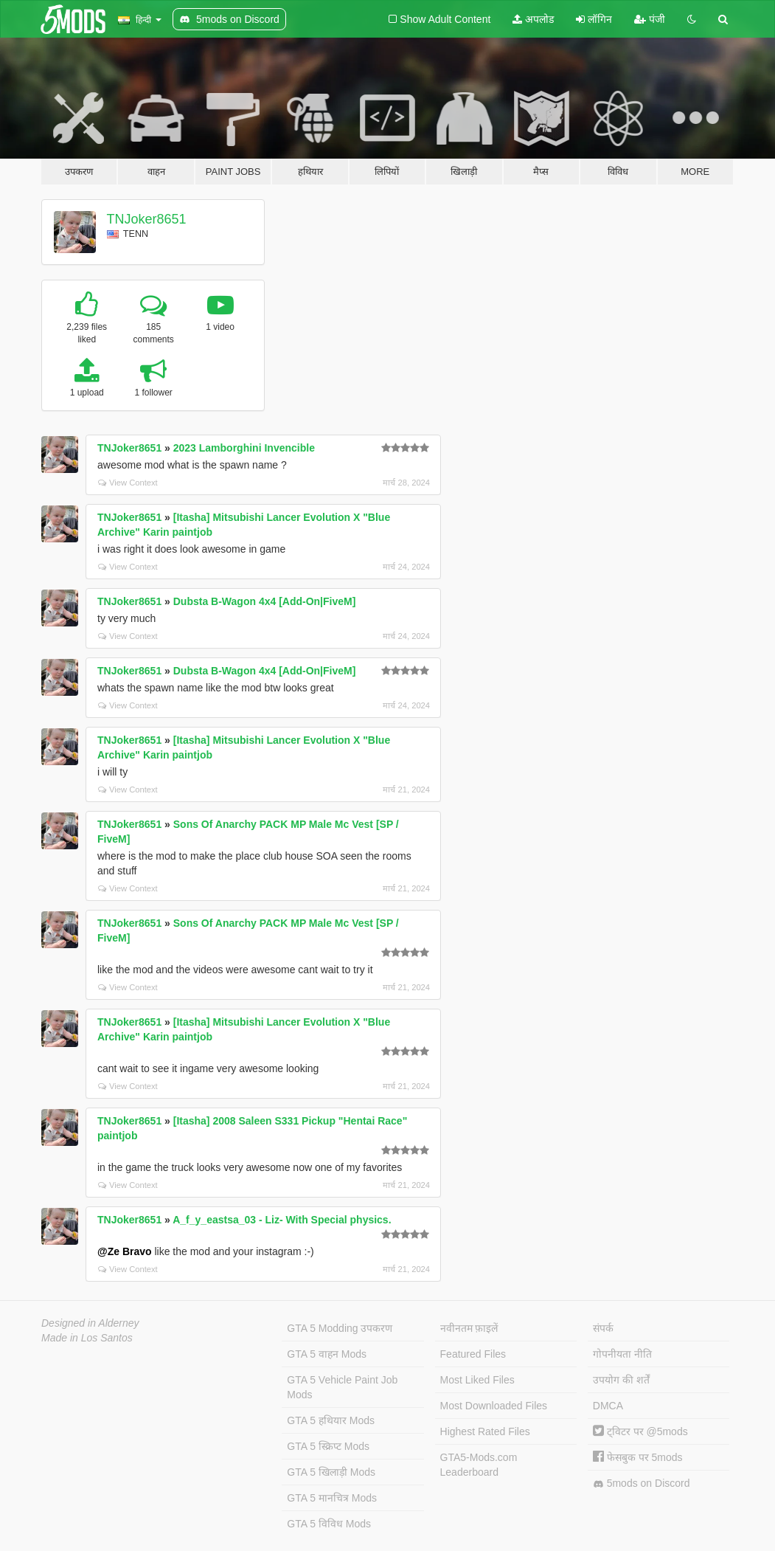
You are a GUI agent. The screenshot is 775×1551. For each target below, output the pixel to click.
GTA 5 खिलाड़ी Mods (331, 1472)
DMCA (608, 1406)
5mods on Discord (641, 1483)
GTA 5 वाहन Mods (326, 1354)
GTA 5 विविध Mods (329, 1524)
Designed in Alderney (90, 1323)
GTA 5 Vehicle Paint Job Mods (342, 1387)
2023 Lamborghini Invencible (244, 448)
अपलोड (533, 19)
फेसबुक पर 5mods (638, 1457)
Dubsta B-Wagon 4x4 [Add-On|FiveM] (264, 601)
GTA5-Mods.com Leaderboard (479, 1464)
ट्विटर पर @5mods (640, 1431)
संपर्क (603, 1328)
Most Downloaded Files (494, 1406)
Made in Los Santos (87, 1338)
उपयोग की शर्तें (621, 1380)
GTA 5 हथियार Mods (331, 1420)
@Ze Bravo (124, 1251)
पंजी (649, 19)
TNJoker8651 (147, 219)
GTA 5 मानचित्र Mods (332, 1498)
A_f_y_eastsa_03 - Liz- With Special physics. (282, 1220)
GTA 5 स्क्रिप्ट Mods (328, 1446)
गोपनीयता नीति (622, 1354)
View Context (128, 482)
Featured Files (473, 1354)
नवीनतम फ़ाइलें (469, 1328)
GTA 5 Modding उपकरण (339, 1328)
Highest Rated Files (485, 1431)
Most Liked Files (477, 1380)
